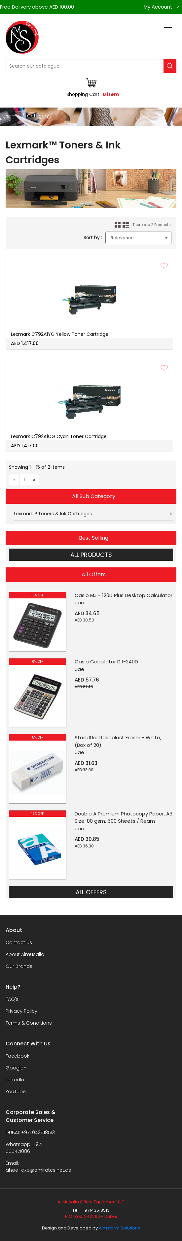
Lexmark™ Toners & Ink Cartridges (53, 513)
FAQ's (12, 999)
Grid (118, 225)
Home (12, 115)
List (126, 225)
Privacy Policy (21, 1011)
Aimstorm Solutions (119, 1228)
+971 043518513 (38, 1132)
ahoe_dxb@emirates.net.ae (38, 1170)
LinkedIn (15, 1079)
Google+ (16, 1068)
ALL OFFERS (91, 892)
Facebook (17, 1056)
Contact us (19, 942)
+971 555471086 (24, 1148)
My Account (158, 6)
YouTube (16, 1091)
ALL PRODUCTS (91, 555)
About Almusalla (25, 954)
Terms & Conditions (29, 1023)
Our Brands (19, 966)
